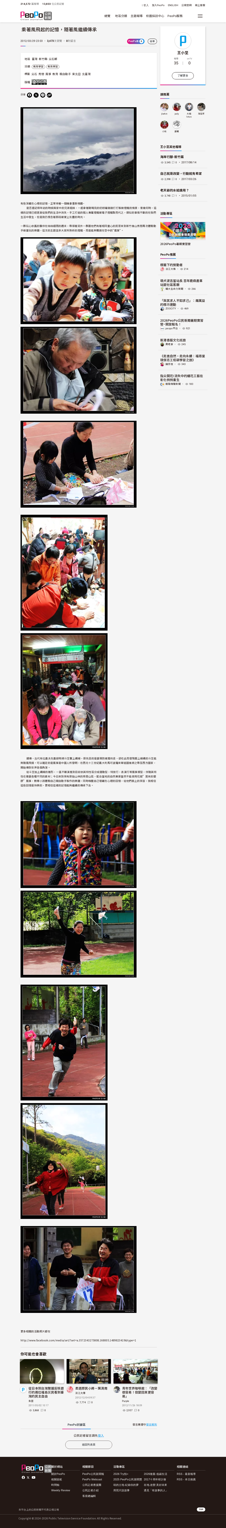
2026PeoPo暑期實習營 (175, 244)
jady (177, 114)
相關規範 (56, 1479)
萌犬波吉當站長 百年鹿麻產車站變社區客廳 (181, 282)
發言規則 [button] (151, 1424)
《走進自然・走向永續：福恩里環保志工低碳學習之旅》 (182, 357)
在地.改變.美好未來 (155, 1484)
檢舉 (152, 41)
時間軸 (55, 1484)
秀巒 (41, 74)
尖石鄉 (53, 59)
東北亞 (76, 74)
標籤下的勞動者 (171, 264)
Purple (125, 1401)
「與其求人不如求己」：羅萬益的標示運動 (182, 302)
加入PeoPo (158, 5)
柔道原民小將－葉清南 (91, 1388)
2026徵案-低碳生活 (155, 1474)
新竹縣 (43, 59)
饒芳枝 (170, 363)
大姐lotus (189, 115)
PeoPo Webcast (92, 1479)
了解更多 (182, 75)
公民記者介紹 (90, 1490)
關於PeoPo (58, 1474)
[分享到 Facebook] (29, 95)
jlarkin (164, 114)
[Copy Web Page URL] (49, 95)
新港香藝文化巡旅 (173, 339)
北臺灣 (86, 74)
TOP (201, 1509)
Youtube (34, 1477)
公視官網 (186, 5)
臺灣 (35, 59)
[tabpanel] (89, 1435)
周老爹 (170, 343)
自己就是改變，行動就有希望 (181, 174)
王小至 (182, 52)
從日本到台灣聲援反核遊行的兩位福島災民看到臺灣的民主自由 (46, 1392)
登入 (146, 5)
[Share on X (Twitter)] (36, 95)
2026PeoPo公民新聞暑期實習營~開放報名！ (181, 322)
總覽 (107, 16)
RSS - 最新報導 (186, 1474)
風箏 (48, 74)
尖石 (34, 74)
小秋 (164, 131)
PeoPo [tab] (76, 1424)
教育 (55, 74)
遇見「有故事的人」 (156, 1490)
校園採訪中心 (155, 16)
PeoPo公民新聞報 (93, 1474)
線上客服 (200, 5)
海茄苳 (201, 114)
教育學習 (38, 66)
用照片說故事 (121, 1490)
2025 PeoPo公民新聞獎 (127, 1479)
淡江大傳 (80, 1393)
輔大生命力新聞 (175, 288)
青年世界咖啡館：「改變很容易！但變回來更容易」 (139, 1392)
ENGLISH (173, 5)
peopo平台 (172, 328)
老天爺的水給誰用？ (174, 190)
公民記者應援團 (91, 1484)
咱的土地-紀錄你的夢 (126, 1484)
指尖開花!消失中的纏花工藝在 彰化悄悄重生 (181, 377)
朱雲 (31, 1401)
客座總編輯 (89, 1496)
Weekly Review (60, 1490)
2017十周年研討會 (155, 1479)
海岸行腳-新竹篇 (172, 157)
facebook (24, 1477)
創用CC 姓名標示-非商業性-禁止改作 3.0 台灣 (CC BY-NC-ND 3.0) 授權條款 (40, 82)
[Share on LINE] (42, 95)
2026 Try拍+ (120, 1474)
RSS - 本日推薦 (186, 1479)
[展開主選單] (200, 16)
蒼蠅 (176, 131)
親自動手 (65, 74)
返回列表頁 (89, 1444)
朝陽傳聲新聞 (174, 383)
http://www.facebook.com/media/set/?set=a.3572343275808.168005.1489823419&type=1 (78, 1340)
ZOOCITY (171, 308)
